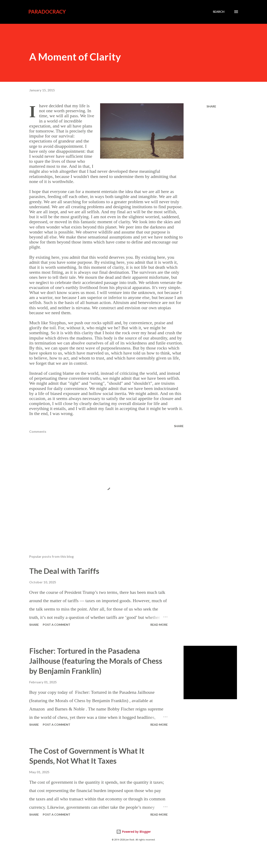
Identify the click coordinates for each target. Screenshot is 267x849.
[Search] (218, 11)
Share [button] (211, 106)
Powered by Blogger (133, 832)
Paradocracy (47, 12)
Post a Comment (56, 624)
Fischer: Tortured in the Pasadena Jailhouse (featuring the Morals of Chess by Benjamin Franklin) (95, 660)
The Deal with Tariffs (64, 570)
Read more (159, 624)
